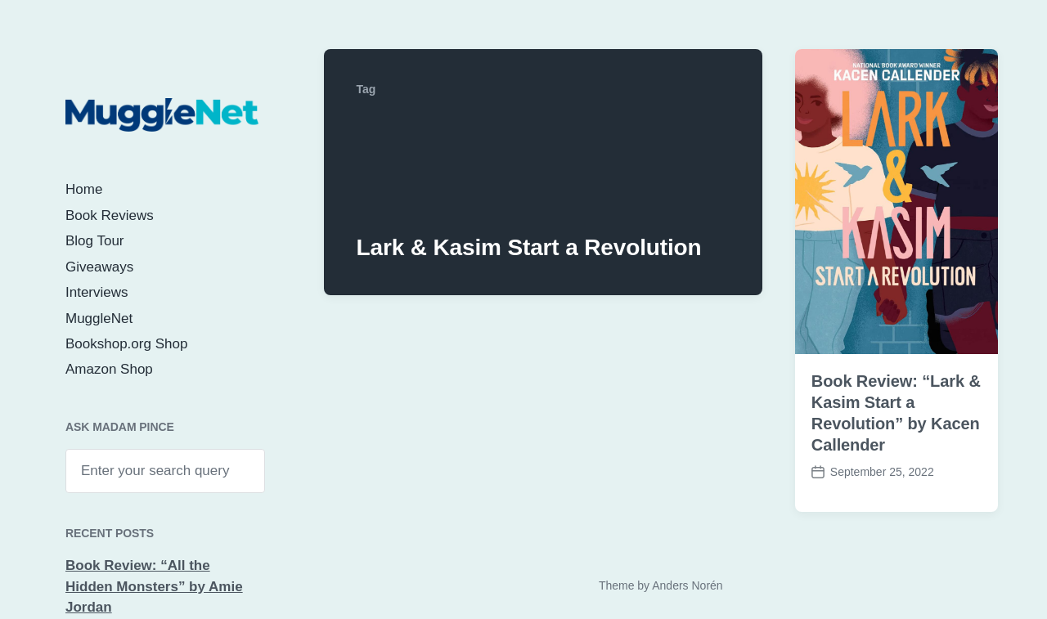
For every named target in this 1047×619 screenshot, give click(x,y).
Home (83, 189)
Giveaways (99, 267)
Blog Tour (94, 241)
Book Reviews (109, 215)
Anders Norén (687, 585)
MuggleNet (99, 318)
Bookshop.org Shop (126, 344)
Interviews (96, 292)
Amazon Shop (109, 369)
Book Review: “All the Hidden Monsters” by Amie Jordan (154, 586)
